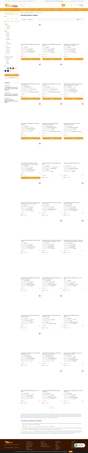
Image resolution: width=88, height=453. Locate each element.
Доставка (9, 1)
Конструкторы (79, 9)
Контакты (19, 1)
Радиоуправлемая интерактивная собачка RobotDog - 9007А (30, 241)
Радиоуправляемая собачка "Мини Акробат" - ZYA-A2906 (30, 391)
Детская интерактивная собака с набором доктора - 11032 (51, 164)
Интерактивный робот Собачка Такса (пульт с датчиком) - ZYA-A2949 (72, 203)
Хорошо (70, 451)
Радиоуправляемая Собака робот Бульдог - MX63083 (72, 316)
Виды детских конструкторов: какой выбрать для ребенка (11, 95)
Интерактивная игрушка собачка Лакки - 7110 (72, 163)
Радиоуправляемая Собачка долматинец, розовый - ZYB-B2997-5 (73, 391)
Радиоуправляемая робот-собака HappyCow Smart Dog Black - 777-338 (51, 316)
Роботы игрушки (56, 9)
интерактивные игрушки (31, 426)
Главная (22, 12)
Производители (29, 1)
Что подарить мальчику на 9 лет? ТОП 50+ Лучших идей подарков (11, 88)
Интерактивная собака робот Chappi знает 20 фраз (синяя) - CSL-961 (51, 203)
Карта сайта (17, 447)
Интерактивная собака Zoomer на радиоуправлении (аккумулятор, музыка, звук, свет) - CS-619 (30, 203)
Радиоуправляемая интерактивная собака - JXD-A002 (73, 278)
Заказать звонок (73, 1)
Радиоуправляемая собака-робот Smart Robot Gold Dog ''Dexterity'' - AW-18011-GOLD (51, 354)
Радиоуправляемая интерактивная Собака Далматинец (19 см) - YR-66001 (71, 45)
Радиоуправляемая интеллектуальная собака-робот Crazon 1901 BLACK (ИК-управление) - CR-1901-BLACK (52, 241)
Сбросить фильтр (11, 77)
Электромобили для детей (25, 9)
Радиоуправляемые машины (68, 9)
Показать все (52, 407)
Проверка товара (44, 443)
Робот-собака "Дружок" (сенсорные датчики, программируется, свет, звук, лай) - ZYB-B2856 (29, 164)
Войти (78, 1)
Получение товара (29, 449)
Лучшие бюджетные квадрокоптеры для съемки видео (11, 101)
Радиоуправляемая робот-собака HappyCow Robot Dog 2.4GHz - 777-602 (30, 316)
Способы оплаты (14, 1)
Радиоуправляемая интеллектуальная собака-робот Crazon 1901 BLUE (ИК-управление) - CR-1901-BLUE (73, 241)
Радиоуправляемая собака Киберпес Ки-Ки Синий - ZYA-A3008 (51, 84)
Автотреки (36, 9)
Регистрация (81, 1)
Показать (11, 75)
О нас (6, 1)
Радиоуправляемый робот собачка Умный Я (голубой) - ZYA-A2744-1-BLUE (50, 124)
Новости (56, 449)
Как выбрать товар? (29, 443)
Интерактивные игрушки (45, 9)
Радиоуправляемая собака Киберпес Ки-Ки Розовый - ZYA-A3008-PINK (30, 84)
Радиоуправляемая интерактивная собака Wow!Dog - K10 (30, 45)
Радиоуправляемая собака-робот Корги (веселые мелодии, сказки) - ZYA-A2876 (73, 354)
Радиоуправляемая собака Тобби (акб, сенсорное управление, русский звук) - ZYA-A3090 (73, 84)
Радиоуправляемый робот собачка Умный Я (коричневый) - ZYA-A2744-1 (72, 124)
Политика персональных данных (9, 447)
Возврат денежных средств (45, 446)
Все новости (16, 82)
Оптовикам (24, 1)
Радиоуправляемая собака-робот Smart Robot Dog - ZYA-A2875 (30, 124)
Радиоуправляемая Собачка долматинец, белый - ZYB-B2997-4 (51, 391)
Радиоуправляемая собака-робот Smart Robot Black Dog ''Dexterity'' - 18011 (30, 354)
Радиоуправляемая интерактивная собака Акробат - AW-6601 (52, 45)
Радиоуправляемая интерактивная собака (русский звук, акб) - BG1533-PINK (51, 278)
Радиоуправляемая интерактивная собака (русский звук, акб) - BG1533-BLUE (30, 278)
